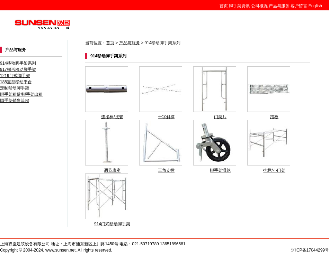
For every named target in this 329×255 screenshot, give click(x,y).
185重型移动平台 (16, 81)
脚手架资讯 (239, 5)
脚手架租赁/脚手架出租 (21, 94)
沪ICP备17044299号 (310, 250)
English (315, 5)
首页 (224, 5)
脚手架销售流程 (14, 100)
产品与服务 (279, 5)
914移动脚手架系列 (18, 63)
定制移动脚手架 (14, 88)
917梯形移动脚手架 (18, 69)
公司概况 (259, 5)
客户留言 (299, 5)
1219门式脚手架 (15, 75)
